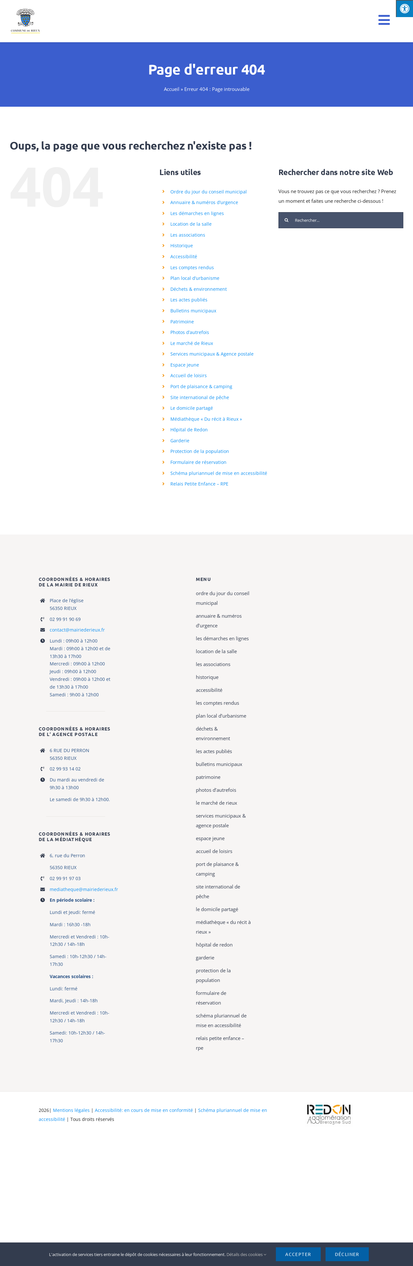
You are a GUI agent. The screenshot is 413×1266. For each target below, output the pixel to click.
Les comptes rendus (192, 267)
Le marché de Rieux (191, 343)
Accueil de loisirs (188, 375)
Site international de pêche (199, 397)
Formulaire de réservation (198, 462)
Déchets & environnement (198, 289)
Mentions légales (71, 1110)
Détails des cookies (246, 1254)
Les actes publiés (188, 300)
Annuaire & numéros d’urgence (204, 202)
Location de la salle (191, 224)
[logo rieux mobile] (26, 10)
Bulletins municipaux (193, 311)
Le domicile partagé (191, 408)
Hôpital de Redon (189, 430)
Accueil (171, 89)
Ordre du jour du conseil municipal (208, 192)
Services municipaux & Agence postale (212, 354)
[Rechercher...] (340, 220)
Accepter (298, 1254)
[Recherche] (286, 220)
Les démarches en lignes (197, 213)
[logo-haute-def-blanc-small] (329, 1105)
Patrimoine (182, 322)
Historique (181, 245)
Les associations (187, 235)
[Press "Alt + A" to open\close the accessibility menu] (404, 8)
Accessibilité (183, 256)
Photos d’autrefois (189, 332)
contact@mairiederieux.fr (77, 630)
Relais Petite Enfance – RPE (199, 484)
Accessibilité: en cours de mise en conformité (144, 1110)
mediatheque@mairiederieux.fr (84, 889)
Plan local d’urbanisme (194, 278)
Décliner (347, 1254)
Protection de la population (199, 451)
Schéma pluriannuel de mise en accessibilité (218, 473)
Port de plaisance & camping (201, 386)
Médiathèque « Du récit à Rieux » (206, 419)
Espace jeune (184, 365)
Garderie (179, 440)
